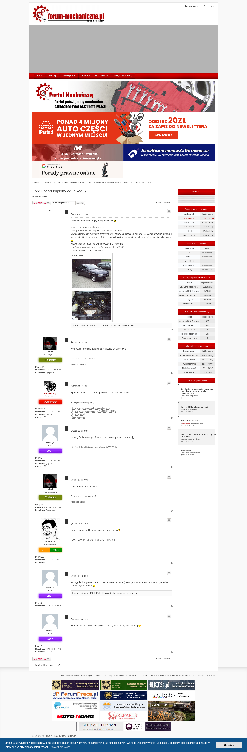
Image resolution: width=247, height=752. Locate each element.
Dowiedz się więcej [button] (60, 747)
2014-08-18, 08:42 (79, 576)
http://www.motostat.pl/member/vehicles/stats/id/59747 (97, 247)
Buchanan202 (189, 265)
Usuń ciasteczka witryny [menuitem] (177, 676)
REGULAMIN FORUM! (190, 421)
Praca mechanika (189, 364)
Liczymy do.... (189, 304)
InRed (44, 197)
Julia (189, 253)
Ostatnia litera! (189, 330)
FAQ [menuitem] (39, 75)
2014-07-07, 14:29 (79, 524)
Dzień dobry (186, 450)
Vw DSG (184, 409)
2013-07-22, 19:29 (79, 386)
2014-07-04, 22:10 (79, 480)
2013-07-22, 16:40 (79, 214)
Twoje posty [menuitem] (68, 75)
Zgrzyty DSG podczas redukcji (194, 407)
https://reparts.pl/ (78, 417)
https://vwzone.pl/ (78, 414)
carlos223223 (189, 235)
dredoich (50, 587)
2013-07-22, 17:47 (79, 342)
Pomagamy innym (189, 338)
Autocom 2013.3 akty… (189, 291)
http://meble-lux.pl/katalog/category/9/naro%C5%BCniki (94, 447)
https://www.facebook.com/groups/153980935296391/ (93, 411)
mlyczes (189, 257)
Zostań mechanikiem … (189, 295)
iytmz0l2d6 (188, 261)
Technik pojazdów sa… (189, 334)
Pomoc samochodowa (189, 355)
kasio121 (50, 631)
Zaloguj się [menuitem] (209, 6)
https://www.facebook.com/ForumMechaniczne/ (90, 408)
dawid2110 (189, 222)
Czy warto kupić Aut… (189, 287)
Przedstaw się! (189, 360)
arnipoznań (50, 541)
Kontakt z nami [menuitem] (157, 676)
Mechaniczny (50, 393)
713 (42, 557)
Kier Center (185, 396)
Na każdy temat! (189, 368)
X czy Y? (189, 300)
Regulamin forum (197, 423)
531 (42, 367)
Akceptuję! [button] (229, 745)
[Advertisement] (123, 49)
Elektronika (189, 372)
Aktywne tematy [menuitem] (123, 75)
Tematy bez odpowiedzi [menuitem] (95, 75)
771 (203, 222)
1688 (43, 409)
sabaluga (50, 442)
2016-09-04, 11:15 (79, 619)
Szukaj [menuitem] (52, 75)
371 (203, 235)
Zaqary (189, 269)
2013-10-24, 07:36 (79, 431)
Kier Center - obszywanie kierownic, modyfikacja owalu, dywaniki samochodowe (197, 391)
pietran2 (184, 439)
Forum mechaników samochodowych (60, 736)
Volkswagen (193, 409)
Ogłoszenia (194, 396)
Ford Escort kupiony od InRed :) (59, 191)
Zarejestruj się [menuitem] (192, 6)
